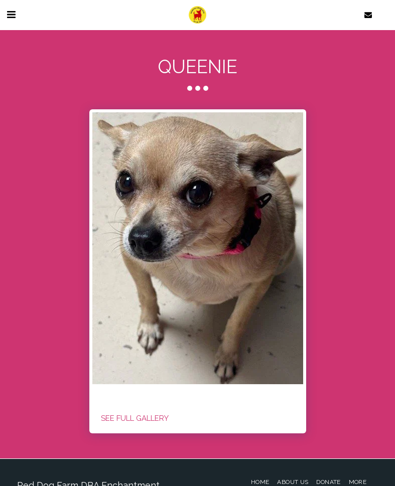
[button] (11, 14)
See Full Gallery (135, 418)
